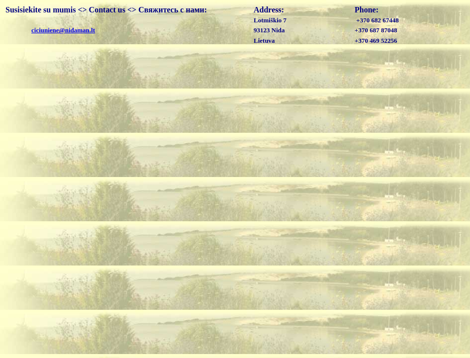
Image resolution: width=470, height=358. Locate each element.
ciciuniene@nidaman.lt (63, 30)
